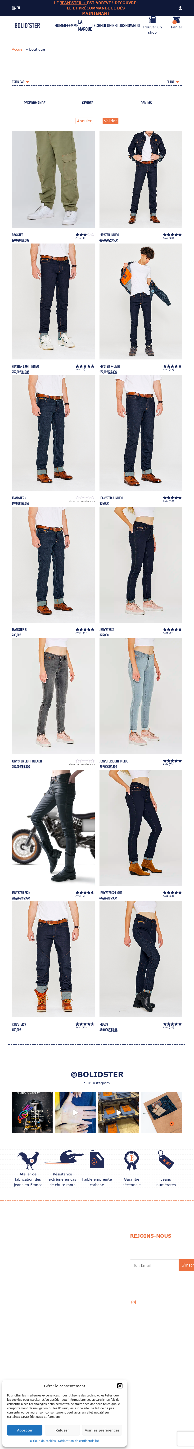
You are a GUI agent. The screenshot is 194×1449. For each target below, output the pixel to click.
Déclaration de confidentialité (78, 1441)
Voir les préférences (102, 1430)
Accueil (18, 49)
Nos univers (66, 1238)
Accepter (24, 1430)
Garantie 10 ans (103, 1265)
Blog (118, 25)
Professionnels (103, 1304)
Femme (72, 25)
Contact (97, 1292)
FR (13, 8)
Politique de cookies (42, 1441)
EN (18, 8)
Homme (60, 25)
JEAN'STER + (73, 2)
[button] (119, 1385)
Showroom (133, 25)
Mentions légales (70, 1304)
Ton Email (142, 1265)
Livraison (64, 1265)
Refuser (62, 1430)
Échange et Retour (71, 1253)
